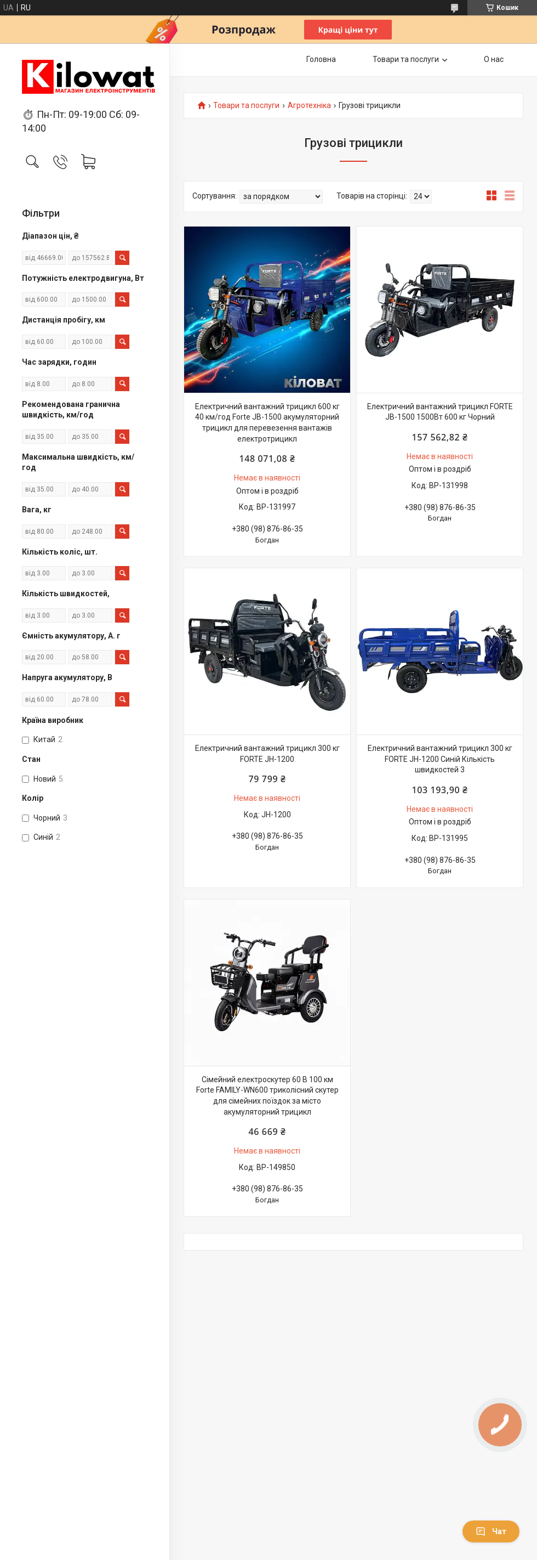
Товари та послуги (406, 59)
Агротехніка (309, 105)
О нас (494, 59)
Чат (491, 1531)
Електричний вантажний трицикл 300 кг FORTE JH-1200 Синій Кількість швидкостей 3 (440, 759)
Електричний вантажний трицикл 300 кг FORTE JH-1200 (267, 754)
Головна (321, 59)
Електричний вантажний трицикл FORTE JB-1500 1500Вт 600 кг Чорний (440, 412)
